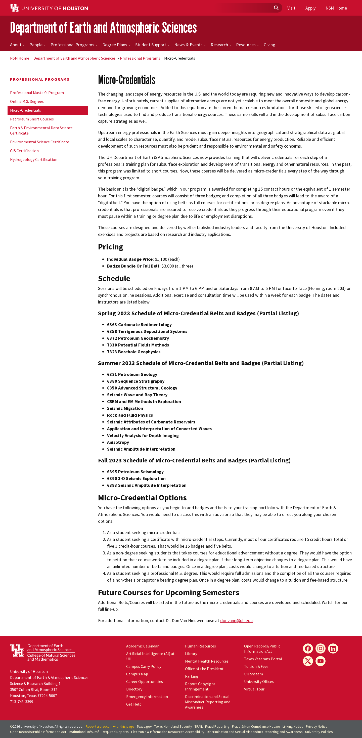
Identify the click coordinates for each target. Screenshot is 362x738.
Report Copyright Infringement (200, 686)
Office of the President (204, 668)
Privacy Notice (317, 726)
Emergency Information (147, 696)
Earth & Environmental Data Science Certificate (41, 130)
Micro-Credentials (25, 110)
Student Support (152, 45)
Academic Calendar (142, 645)
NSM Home (336, 8)
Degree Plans (116, 45)
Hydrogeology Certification (33, 159)
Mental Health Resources (207, 661)
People (37, 45)
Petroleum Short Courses (32, 118)
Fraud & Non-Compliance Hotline (256, 726)
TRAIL (199, 726)
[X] (308, 661)
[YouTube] (320, 661)
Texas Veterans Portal (263, 658)
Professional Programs (74, 45)
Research (221, 45)
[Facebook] (308, 648)
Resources (247, 45)
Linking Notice (293, 726)
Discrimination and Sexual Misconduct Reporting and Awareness (207, 702)
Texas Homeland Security (173, 726)
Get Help (134, 704)
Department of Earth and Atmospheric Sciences (103, 27)
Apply (310, 8)
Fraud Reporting (217, 726)
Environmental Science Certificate (39, 141)
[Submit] (276, 8)
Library (191, 653)
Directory (134, 688)
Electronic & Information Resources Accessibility (167, 731)
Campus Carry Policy (143, 666)
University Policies (319, 731)
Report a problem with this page (110, 726)
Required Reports (115, 731)
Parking (191, 676)
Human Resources (200, 645)
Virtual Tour (254, 688)
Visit (291, 8)
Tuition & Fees (256, 666)
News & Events (190, 45)
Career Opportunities (144, 681)
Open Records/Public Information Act (262, 648)
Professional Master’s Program (37, 92)
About (17, 45)
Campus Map (137, 673)
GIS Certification (24, 150)
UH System (253, 673)
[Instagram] (320, 648)
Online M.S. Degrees (27, 101)
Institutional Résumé (84, 731)
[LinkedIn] (333, 648)
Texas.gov (144, 726)
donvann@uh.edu (236, 620)
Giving (269, 45)
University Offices (259, 681)
